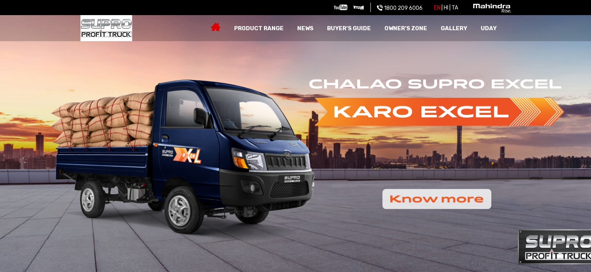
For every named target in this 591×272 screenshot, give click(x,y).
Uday (489, 28)
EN (437, 8)
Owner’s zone (405, 28)
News (305, 28)
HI (446, 8)
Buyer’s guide (349, 28)
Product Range (259, 28)
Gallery (454, 28)
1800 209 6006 (400, 8)
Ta (455, 8)
